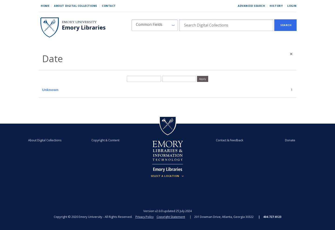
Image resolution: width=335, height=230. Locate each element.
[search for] (226, 25)
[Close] (291, 53)
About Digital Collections (75, 5)
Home (45, 5)
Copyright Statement (171, 217)
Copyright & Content (106, 140)
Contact (109, 5)
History (276, 5)
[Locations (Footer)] (167, 176)
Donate (287, 140)
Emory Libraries (84, 27)
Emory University (79, 22)
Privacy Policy (144, 217)
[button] (154, 25)
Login (292, 5)
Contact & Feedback (228, 140)
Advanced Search (251, 5)
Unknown (50, 89)
